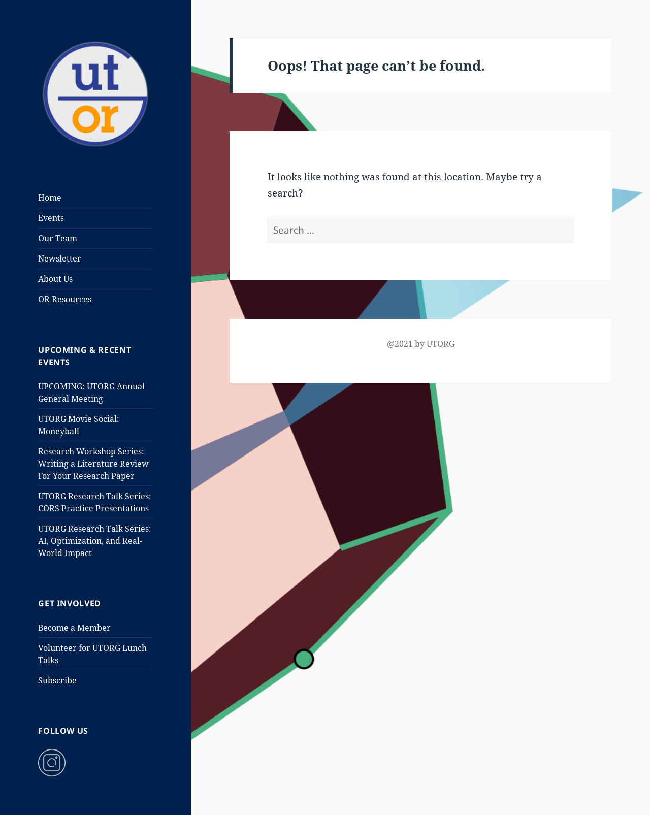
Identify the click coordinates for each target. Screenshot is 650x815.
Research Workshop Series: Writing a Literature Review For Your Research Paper (93, 463)
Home (49, 197)
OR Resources (64, 299)
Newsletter (59, 258)
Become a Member (74, 627)
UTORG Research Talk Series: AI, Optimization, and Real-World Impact (94, 541)
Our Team (57, 238)
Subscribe (57, 680)
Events (51, 217)
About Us (55, 278)
